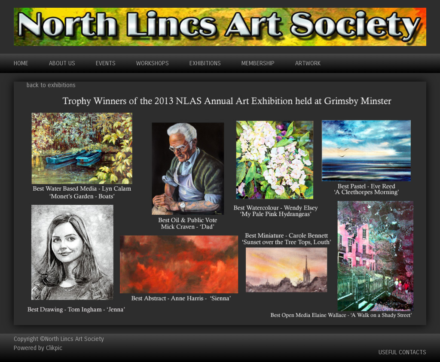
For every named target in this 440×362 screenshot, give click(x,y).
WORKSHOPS (152, 63)
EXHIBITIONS (205, 63)
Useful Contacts (402, 352)
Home (21, 63)
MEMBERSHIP (258, 63)
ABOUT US (62, 63)
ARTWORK (308, 63)
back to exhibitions (51, 85)
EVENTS (106, 63)
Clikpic (54, 348)
